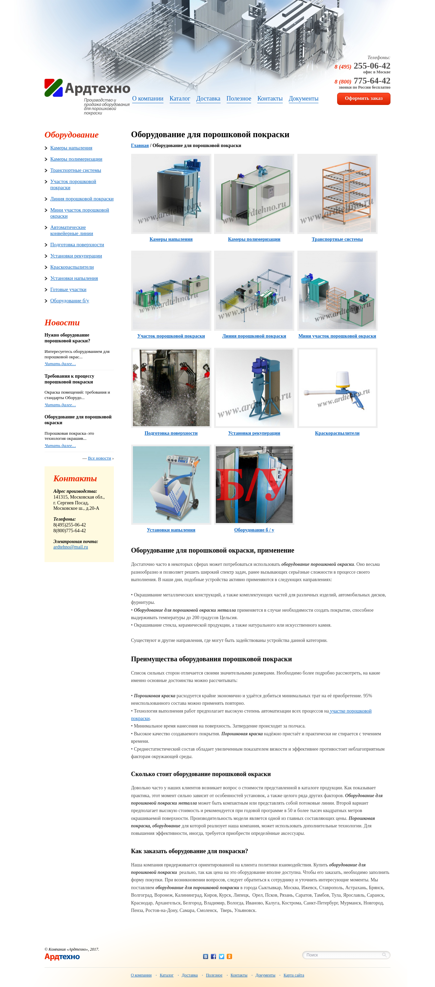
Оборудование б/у (69, 300)
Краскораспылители (72, 267)
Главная (140, 145)
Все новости (99, 458)
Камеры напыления (71, 147)
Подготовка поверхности (77, 244)
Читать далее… (60, 363)
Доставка (190, 975)
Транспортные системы (75, 170)
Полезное (214, 975)
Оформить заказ (364, 98)
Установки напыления (74, 278)
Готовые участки (68, 289)
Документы (265, 975)
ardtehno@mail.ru (70, 547)
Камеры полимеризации (76, 159)
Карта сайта (293, 975)
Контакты (239, 975)
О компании (141, 975)
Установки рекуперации (76, 255)
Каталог (167, 975)
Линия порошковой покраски (82, 198)
